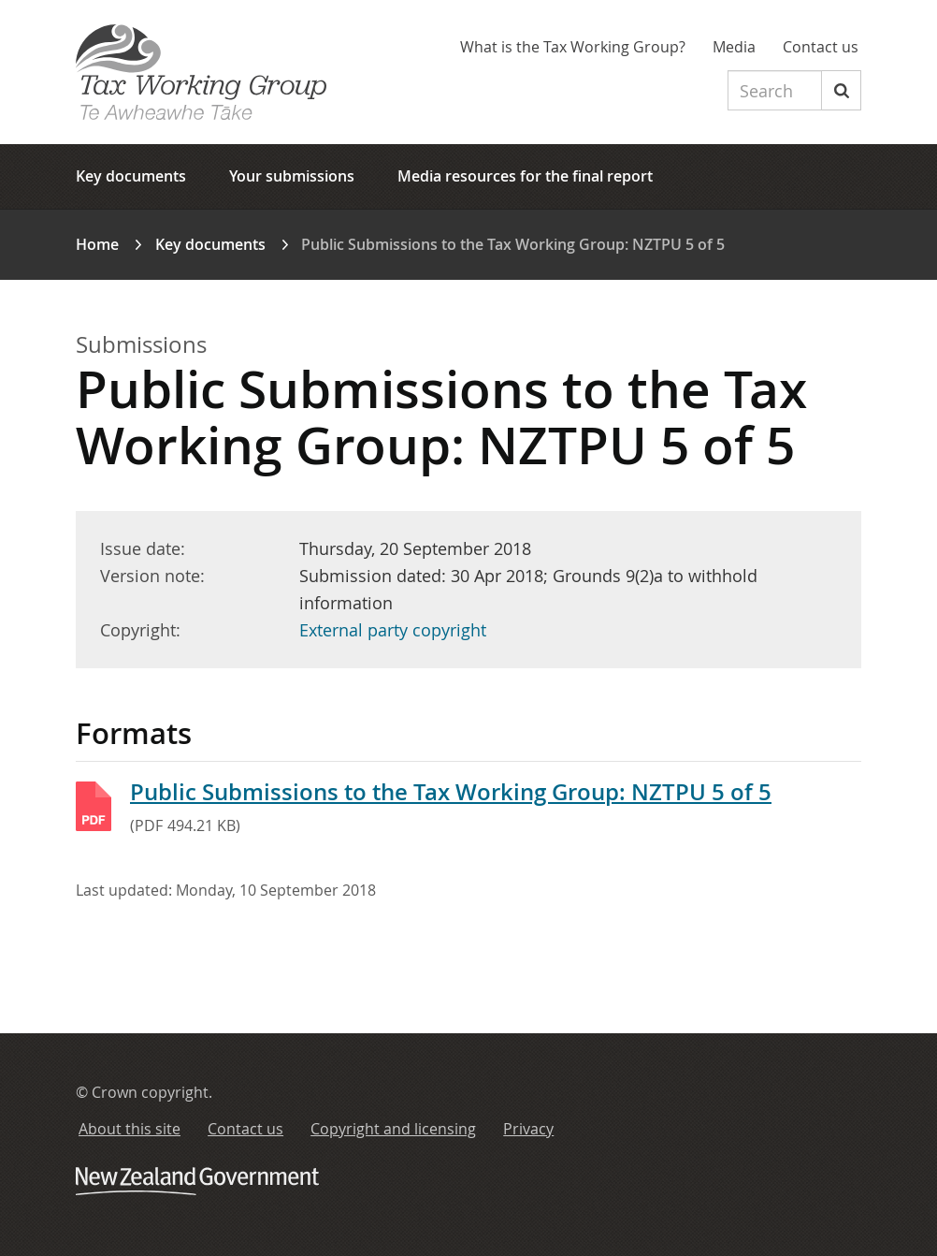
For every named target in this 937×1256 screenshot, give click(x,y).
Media (734, 47)
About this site (129, 1128)
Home (97, 244)
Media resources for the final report (525, 176)
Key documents (131, 176)
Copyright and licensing (393, 1128)
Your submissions (291, 176)
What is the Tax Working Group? (572, 47)
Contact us (820, 47)
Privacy (528, 1128)
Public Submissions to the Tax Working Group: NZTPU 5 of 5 (450, 792)
